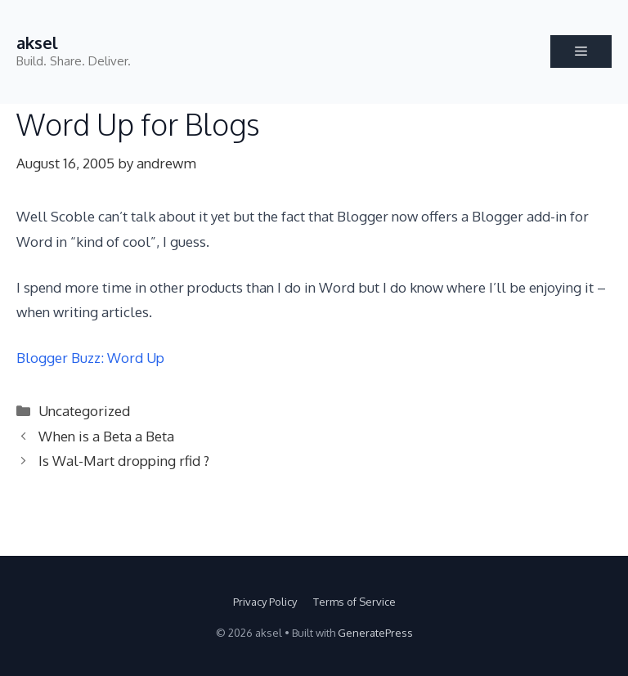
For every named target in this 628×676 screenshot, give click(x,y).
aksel (37, 42)
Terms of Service (354, 601)
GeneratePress (375, 632)
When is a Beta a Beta (106, 436)
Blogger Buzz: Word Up (90, 357)
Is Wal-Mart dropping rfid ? (123, 460)
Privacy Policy (265, 601)
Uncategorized (84, 410)
